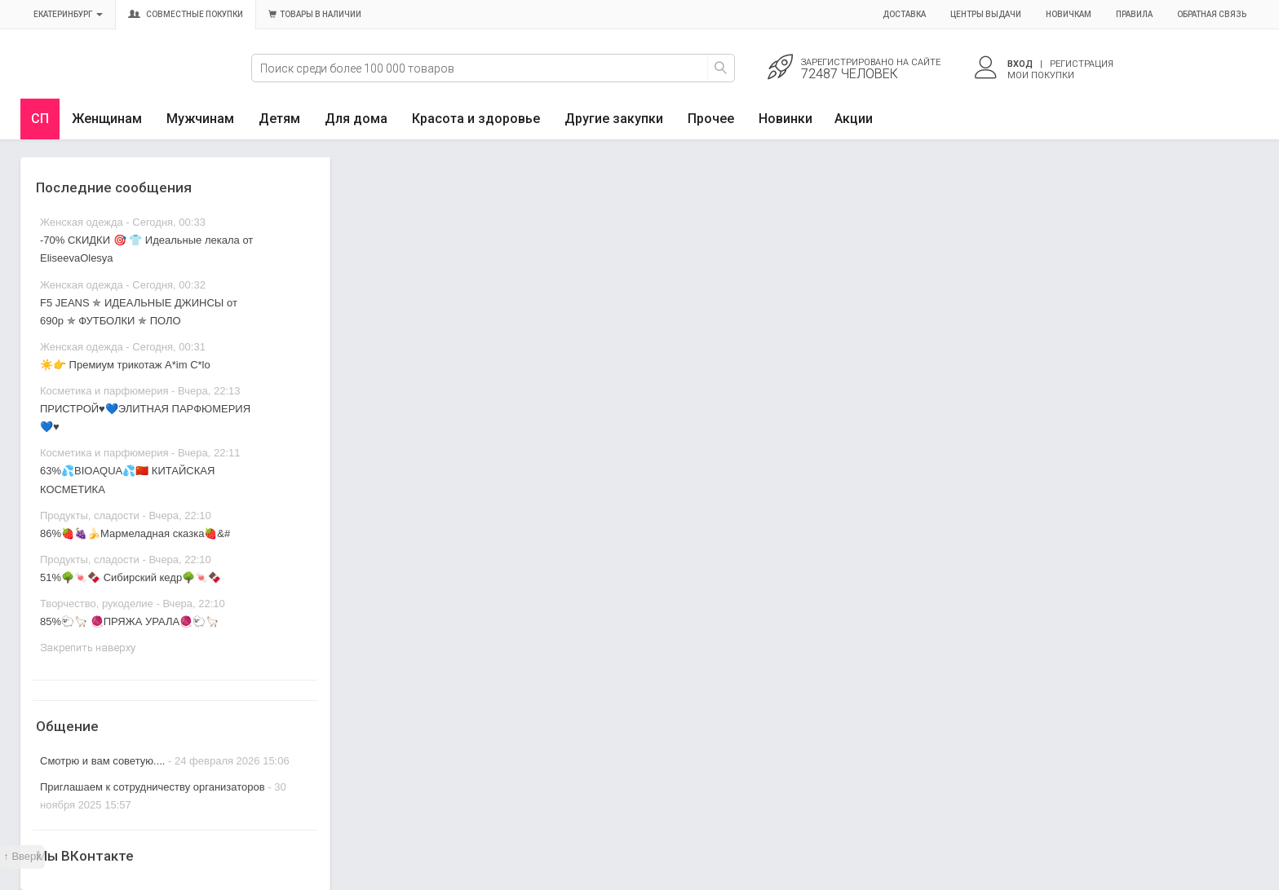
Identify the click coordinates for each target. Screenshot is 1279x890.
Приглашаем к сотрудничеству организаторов (154, 787)
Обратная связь (1211, 14)
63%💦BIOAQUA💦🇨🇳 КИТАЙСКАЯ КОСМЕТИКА (127, 480)
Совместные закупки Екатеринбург (95, 79)
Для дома (356, 118)
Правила (1134, 14)
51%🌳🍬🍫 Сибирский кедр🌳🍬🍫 (130, 577)
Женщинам (107, 118)
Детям (279, 118)
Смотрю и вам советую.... (102, 761)
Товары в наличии (314, 14)
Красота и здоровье (476, 118)
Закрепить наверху (87, 647)
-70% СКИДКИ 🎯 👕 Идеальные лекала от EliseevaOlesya (146, 249)
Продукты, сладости (89, 515)
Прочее (711, 118)
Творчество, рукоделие (96, 603)
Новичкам (1068, 14)
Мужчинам (200, 118)
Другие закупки (613, 118)
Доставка (904, 14)
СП (40, 118)
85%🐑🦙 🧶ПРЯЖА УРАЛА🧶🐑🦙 (129, 621)
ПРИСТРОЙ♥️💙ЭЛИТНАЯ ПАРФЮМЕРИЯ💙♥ (145, 418)
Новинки (785, 118)
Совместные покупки (185, 14)
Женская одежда (81, 222)
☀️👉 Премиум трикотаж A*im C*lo (125, 365)
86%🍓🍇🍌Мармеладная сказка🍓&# (135, 533)
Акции (853, 118)
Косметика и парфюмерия (104, 391)
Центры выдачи (985, 14)
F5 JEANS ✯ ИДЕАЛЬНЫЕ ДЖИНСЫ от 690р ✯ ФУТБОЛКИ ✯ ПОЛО (138, 312)
